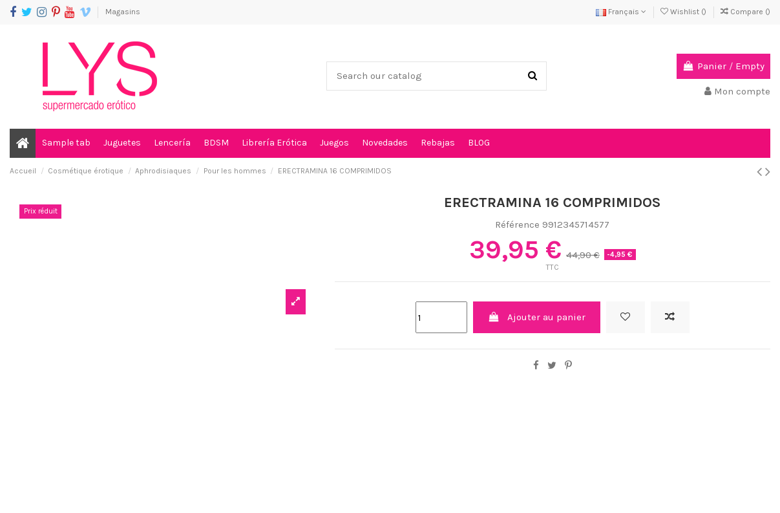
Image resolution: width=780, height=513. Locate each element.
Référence (517, 224)
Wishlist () (684, 11)
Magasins (122, 11)
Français (621, 11)
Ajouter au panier (537, 317)
